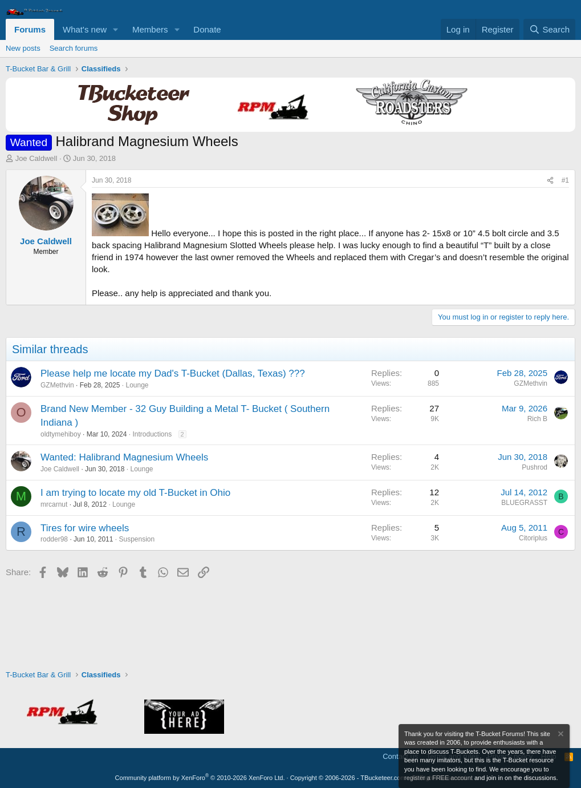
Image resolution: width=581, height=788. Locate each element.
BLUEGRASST (524, 503)
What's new (85, 29)
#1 (565, 180)
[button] (116, 29)
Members (150, 29)
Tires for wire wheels (84, 528)
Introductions (152, 434)
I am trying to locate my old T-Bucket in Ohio (135, 492)
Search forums (74, 48)
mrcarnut (53, 504)
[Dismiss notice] (559, 735)
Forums (30, 29)
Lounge (136, 385)
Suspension (137, 539)
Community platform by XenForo (200, 777)
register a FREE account (438, 777)
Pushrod (534, 467)
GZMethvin (57, 385)
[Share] (550, 180)
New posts (23, 48)
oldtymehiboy (60, 434)
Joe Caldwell (36, 158)
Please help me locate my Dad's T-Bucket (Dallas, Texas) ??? (172, 373)
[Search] (549, 29)
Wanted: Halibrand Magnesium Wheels (124, 457)
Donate (207, 29)
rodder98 (54, 539)
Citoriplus (533, 538)
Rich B (537, 419)
